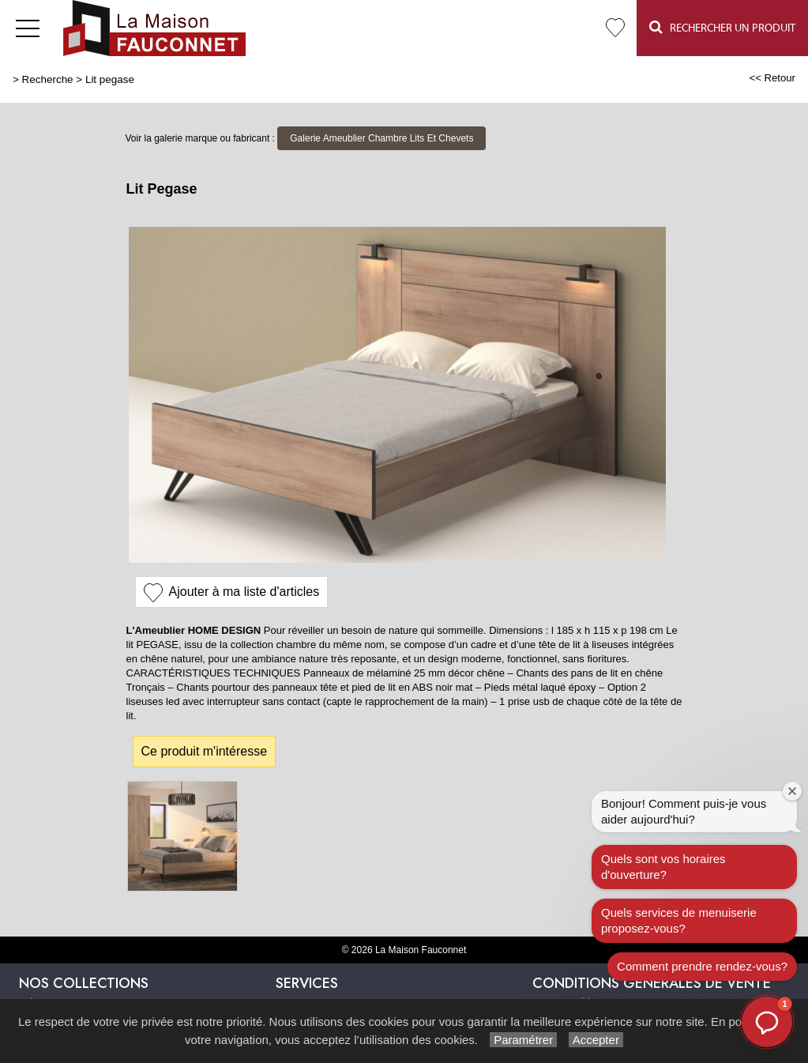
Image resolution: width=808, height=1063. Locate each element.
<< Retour (772, 78)
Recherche (47, 79)
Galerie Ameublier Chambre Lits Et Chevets (381, 138)
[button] (767, 1022)
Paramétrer (523, 1039)
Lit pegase (109, 79)
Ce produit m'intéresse (204, 751)
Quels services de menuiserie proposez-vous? (679, 920)
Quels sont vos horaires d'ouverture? (663, 866)
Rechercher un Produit (722, 27)
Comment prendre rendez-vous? (702, 966)
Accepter (595, 1039)
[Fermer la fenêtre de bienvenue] (792, 791)
